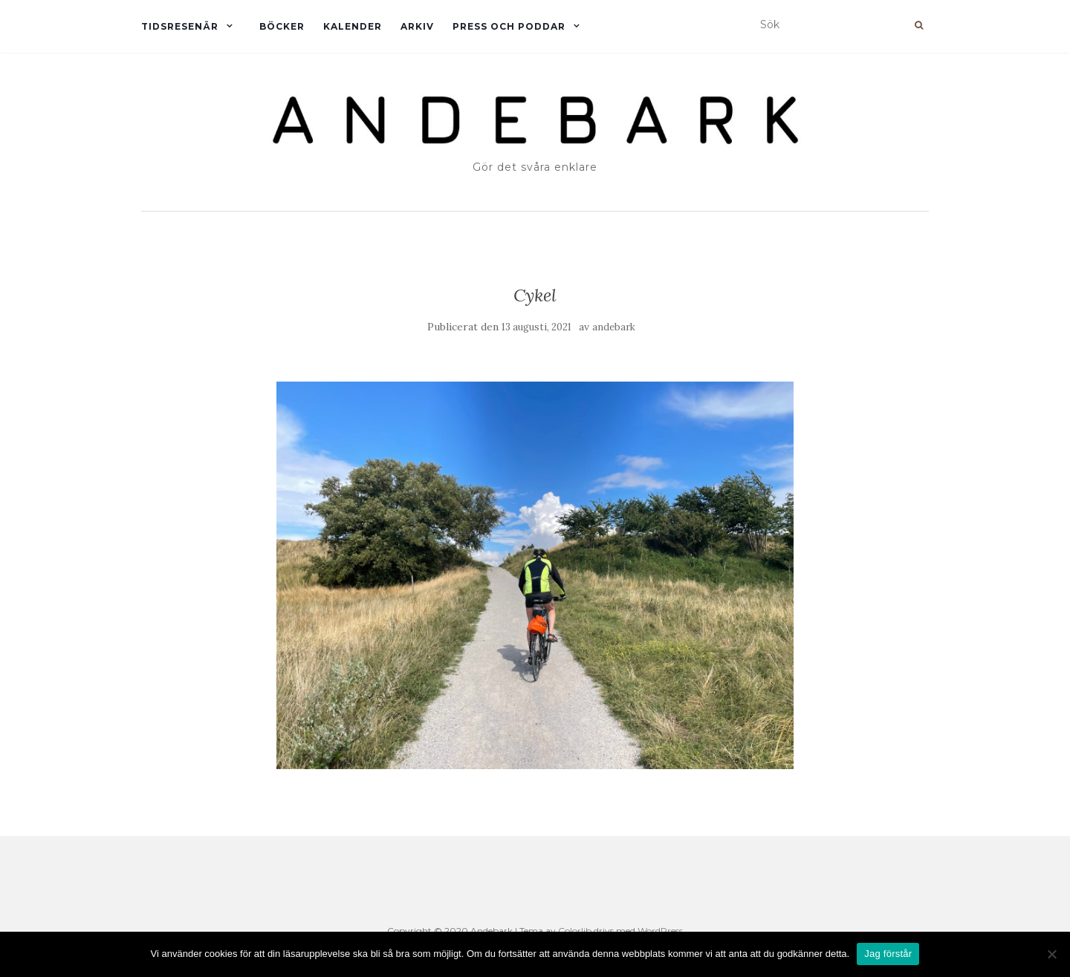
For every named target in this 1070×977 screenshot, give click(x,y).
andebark (613, 327)
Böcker (282, 26)
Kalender (352, 26)
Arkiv (417, 26)
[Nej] (1051, 954)
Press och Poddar (509, 26)
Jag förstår (888, 953)
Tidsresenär (179, 26)
